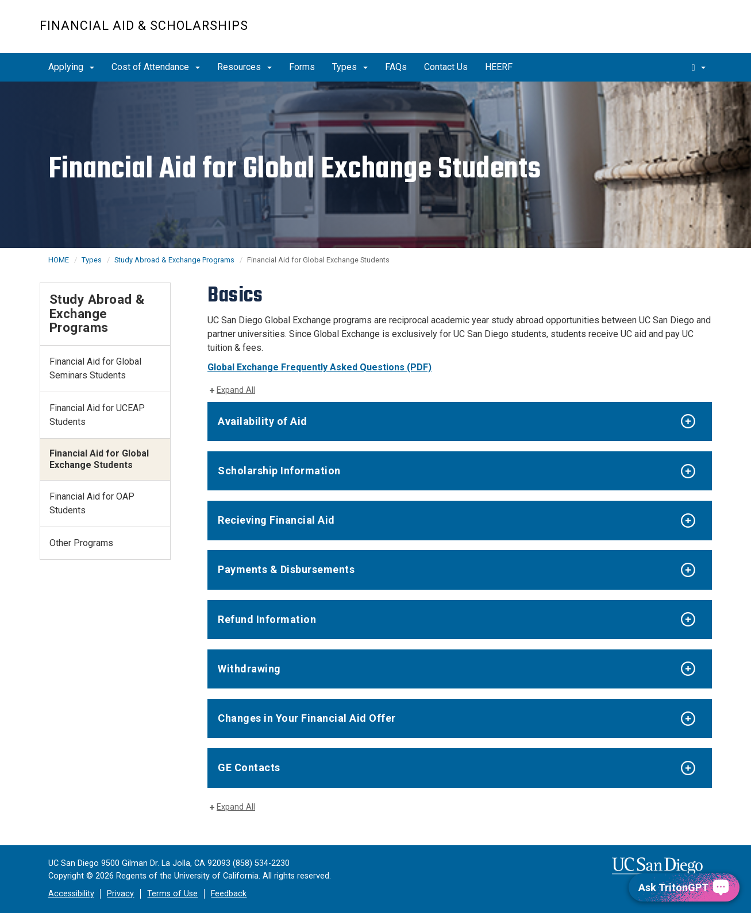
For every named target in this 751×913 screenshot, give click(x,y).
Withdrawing (249, 669)
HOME (58, 260)
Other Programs (81, 542)
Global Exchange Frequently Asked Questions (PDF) (319, 367)
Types (350, 66)
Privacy (120, 894)
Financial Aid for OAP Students (91, 503)
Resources (244, 66)
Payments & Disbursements (286, 569)
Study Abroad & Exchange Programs (174, 260)
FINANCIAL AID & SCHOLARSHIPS (144, 25)
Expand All (236, 390)
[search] (698, 67)
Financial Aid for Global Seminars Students (95, 368)
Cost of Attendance (155, 66)
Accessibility (71, 894)
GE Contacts (249, 767)
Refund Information (267, 619)
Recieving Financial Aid (276, 520)
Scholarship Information (279, 471)
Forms (302, 66)
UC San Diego (646, 32)
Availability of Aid (262, 421)
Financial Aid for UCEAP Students (97, 415)
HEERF (499, 66)
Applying (71, 66)
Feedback (229, 894)
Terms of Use (172, 894)
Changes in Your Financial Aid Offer (307, 718)
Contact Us (446, 66)
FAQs (396, 66)
